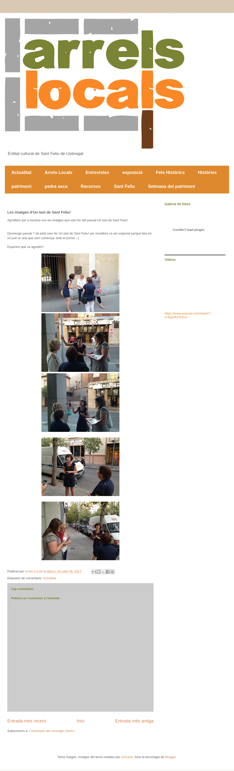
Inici (80, 721)
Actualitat (21, 172)
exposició (132, 172)
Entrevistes (97, 172)
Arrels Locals (58, 172)
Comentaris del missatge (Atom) (51, 731)
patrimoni (21, 186)
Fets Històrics (170, 172)
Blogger (170, 757)
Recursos (91, 186)
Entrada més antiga (134, 721)
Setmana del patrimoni (171, 186)
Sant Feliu (124, 186)
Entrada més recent (26, 721)
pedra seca (56, 186)
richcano (127, 757)
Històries (207, 172)
